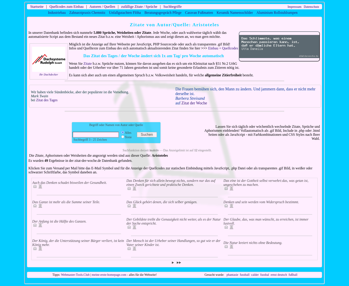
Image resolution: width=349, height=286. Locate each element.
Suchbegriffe (172, 6)
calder (255, 274)
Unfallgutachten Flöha (125, 12)
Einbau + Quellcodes (223, 48)
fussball (245, 274)
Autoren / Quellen (102, 6)
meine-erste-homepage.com (109, 274)
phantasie (232, 274)
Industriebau (57, 12)
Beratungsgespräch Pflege (163, 12)
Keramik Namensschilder (235, 12)
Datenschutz (311, 6)
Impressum (294, 6)
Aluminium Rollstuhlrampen (276, 12)
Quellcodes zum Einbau (66, 6)
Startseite (37, 6)
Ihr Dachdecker (48, 74)
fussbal (264, 274)
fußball (292, 274)
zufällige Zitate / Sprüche (139, 6)
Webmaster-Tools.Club (75, 274)
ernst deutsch (279, 274)
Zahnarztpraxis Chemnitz (87, 12)
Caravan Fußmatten (199, 12)
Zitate (87, 63)
